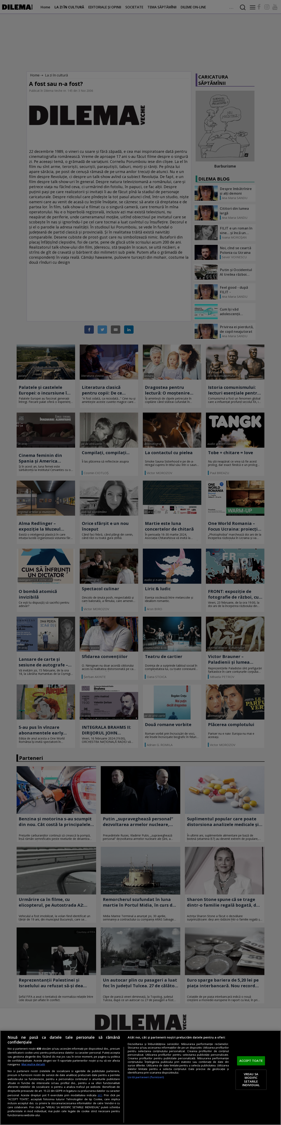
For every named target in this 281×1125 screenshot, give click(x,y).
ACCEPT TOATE (251, 1061)
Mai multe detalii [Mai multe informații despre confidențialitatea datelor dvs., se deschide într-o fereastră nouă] (33, 1064)
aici (100, 1095)
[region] (140, 1077)
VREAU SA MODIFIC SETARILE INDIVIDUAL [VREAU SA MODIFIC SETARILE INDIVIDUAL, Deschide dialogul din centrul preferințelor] (251, 1079)
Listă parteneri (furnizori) (146, 1077)
